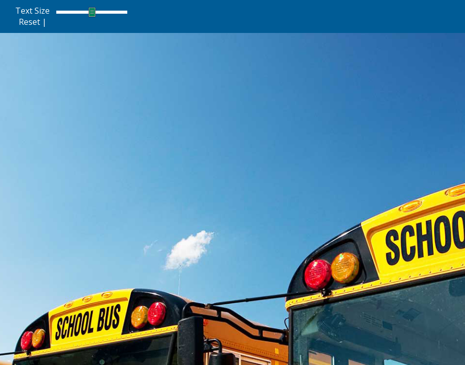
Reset (29, 21)
